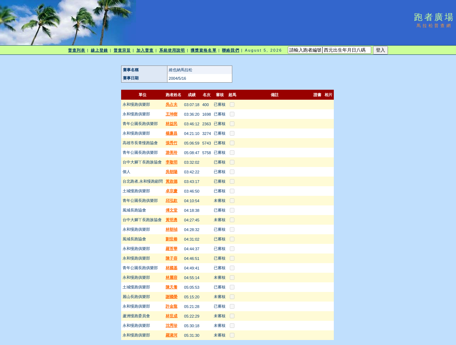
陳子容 (171, 258)
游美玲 (171, 152)
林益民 (171, 123)
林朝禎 (171, 229)
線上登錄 (99, 50)
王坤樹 (171, 114)
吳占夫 (171, 104)
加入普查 (145, 50)
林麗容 (171, 277)
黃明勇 (171, 220)
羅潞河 (171, 335)
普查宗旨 (122, 50)
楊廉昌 (171, 133)
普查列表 (76, 50)
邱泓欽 (171, 200)
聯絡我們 (230, 50)
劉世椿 (171, 239)
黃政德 (171, 181)
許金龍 (171, 306)
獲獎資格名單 (204, 50)
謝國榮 (171, 296)
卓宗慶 (171, 191)
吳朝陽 (171, 171)
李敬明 (171, 162)
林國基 (171, 268)
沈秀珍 (171, 325)
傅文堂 (171, 210)
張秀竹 (171, 143)
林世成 (171, 316)
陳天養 (171, 287)
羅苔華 (171, 248)
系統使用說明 (172, 50)
